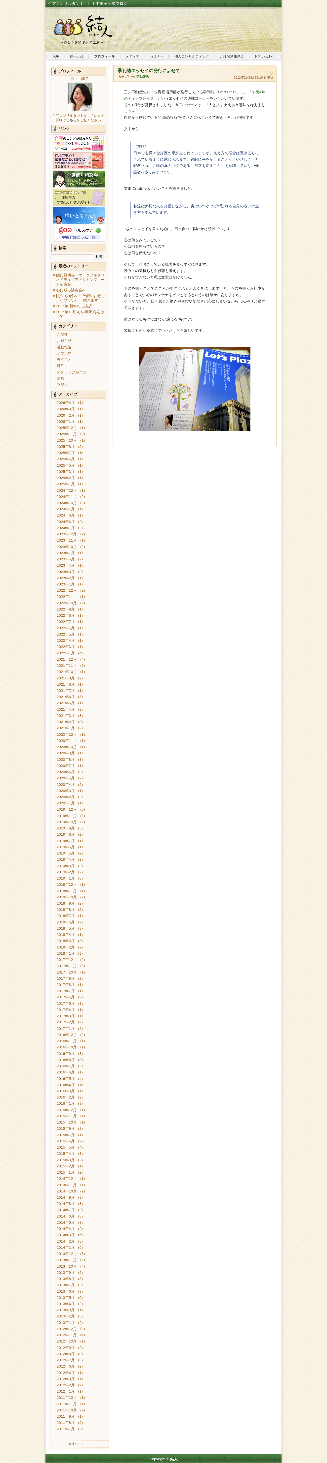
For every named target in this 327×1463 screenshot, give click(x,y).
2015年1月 (66, 1172)
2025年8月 (66, 446)
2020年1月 (66, 803)
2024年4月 (66, 521)
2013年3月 (66, 1310)
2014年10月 (67, 1191)
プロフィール (104, 56)
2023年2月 (66, 578)
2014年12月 (67, 1178)
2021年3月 (66, 715)
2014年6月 (66, 1216)
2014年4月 (66, 1228)
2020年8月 (66, 759)
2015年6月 (66, 1141)
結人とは (77, 56)
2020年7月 (66, 765)
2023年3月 (66, 572)
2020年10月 (67, 747)
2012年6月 (66, 1366)
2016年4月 (66, 1085)
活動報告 (64, 347)
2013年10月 (67, 1266)
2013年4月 (66, 1304)
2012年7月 (66, 1360)
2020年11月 (67, 740)
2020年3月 (66, 791)
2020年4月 (66, 784)
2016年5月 (66, 1078)
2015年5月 (66, 1147)
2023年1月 (66, 584)
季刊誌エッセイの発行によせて (149, 70)
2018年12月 (67, 884)
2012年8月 (66, 1354)
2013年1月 (66, 1322)
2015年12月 (67, 1110)
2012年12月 (67, 1329)
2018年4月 (66, 934)
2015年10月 (67, 1122)
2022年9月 (66, 609)
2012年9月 (66, 1347)
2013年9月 (66, 1272)
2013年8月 (66, 1279)
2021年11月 (67, 665)
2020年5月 (66, 778)
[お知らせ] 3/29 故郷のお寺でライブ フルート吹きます (80, 298)
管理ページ (76, 1444)
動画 (60, 378)
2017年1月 (66, 1028)
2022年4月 (66, 640)
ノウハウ (64, 353)
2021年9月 (66, 678)
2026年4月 (66, 402)
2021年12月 (67, 659)
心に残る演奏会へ (71, 290)
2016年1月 (66, 1103)
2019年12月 (67, 809)
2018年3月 (66, 941)
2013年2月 (66, 1316)
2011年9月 (66, 1416)
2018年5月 (66, 928)
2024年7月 (66, 509)
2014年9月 (66, 1197)
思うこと (64, 359)
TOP (55, 56)
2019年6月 (66, 847)
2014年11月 (67, 1185)
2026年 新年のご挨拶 (74, 306)
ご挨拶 (62, 334)
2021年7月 (66, 690)
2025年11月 (67, 434)
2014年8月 (66, 1203)
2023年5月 (66, 559)
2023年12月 (67, 534)
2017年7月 (66, 991)
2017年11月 (67, 966)
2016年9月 (66, 1053)
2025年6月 (66, 459)
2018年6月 (66, 922)
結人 (174, 1459)
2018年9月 (66, 903)
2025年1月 (66, 484)
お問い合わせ (264, 56)
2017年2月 (66, 1022)
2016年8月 (66, 1060)
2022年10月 (67, 603)
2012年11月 (67, 1335)
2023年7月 (66, 553)
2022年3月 (66, 646)
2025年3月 (66, 471)
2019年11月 (67, 816)
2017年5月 (66, 1003)
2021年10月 (67, 672)
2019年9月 (66, 828)
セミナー (157, 56)
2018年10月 (67, 897)
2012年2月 (66, 1385)
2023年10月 (67, 547)
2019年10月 (67, 822)
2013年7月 (66, 1285)
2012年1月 (66, 1391)
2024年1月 (66, 528)
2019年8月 (66, 834)
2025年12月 (67, 428)
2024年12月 (67, 490)
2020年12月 (67, 734)
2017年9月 (66, 978)
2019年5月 (66, 853)
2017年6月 (66, 997)
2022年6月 (66, 628)
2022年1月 (66, 653)
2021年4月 (66, 709)
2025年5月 (66, 465)
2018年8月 (66, 909)
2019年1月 (66, 878)
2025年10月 (67, 440)
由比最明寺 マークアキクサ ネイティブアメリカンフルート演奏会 (82, 279)
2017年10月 (67, 972)
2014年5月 (66, 1222)
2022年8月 (66, 615)
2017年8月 (66, 984)
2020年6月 (66, 772)
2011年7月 (66, 1429)
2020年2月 (66, 797)
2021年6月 (66, 697)
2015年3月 (66, 1160)
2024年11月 (67, 496)
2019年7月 (66, 841)
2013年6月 (66, 1291)
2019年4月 (66, 859)
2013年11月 (67, 1260)
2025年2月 (66, 478)
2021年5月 (66, 703)
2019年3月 (66, 866)
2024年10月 (67, 503)
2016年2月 (66, 1097)
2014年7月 (66, 1210)
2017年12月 (67, 959)
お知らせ (64, 340)
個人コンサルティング (191, 56)
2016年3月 (66, 1091)
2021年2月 (66, 722)
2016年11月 (67, 1041)
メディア (132, 56)
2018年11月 (67, 891)
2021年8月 (66, 684)
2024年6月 (66, 515)
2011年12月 (67, 1397)
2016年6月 (66, 1072)
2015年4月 (66, 1153)
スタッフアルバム (71, 372)
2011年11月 (67, 1404)
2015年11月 (67, 1116)
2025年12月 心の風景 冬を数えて (80, 314)
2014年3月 (66, 1235)
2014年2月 (66, 1241)
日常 (60, 366)
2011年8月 (66, 1422)
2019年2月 (66, 872)
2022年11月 (67, 596)
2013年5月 (66, 1297)
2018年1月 (66, 953)
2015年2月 (66, 1166)
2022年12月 (67, 590)
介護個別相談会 (232, 56)
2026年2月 (66, 415)
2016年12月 (67, 1035)
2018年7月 (66, 916)
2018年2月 (66, 947)
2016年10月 (67, 1047)
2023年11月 (67, 540)
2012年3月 (66, 1379)
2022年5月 (66, 634)
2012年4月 (66, 1373)
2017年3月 (66, 1016)
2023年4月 (66, 565)
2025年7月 (66, 453)
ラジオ (62, 384)
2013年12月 (67, 1253)
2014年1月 (66, 1247)
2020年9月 (66, 753)
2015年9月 (66, 1128)
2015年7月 (66, 1135)
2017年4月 (66, 1009)
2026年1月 (66, 421)
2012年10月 (67, 1341)
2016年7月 (66, 1066)
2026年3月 (66, 409)
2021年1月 (66, 728)
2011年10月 (67, 1410)
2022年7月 (66, 621)
